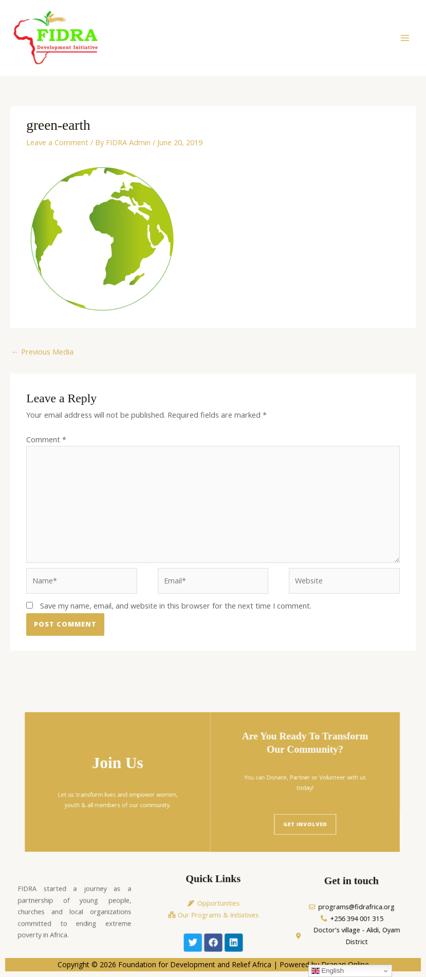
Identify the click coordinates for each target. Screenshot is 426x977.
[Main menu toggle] (405, 38)
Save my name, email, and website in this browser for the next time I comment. (175, 606)
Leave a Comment (57, 143)
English (327, 971)
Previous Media (42, 352)
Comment (46, 440)
